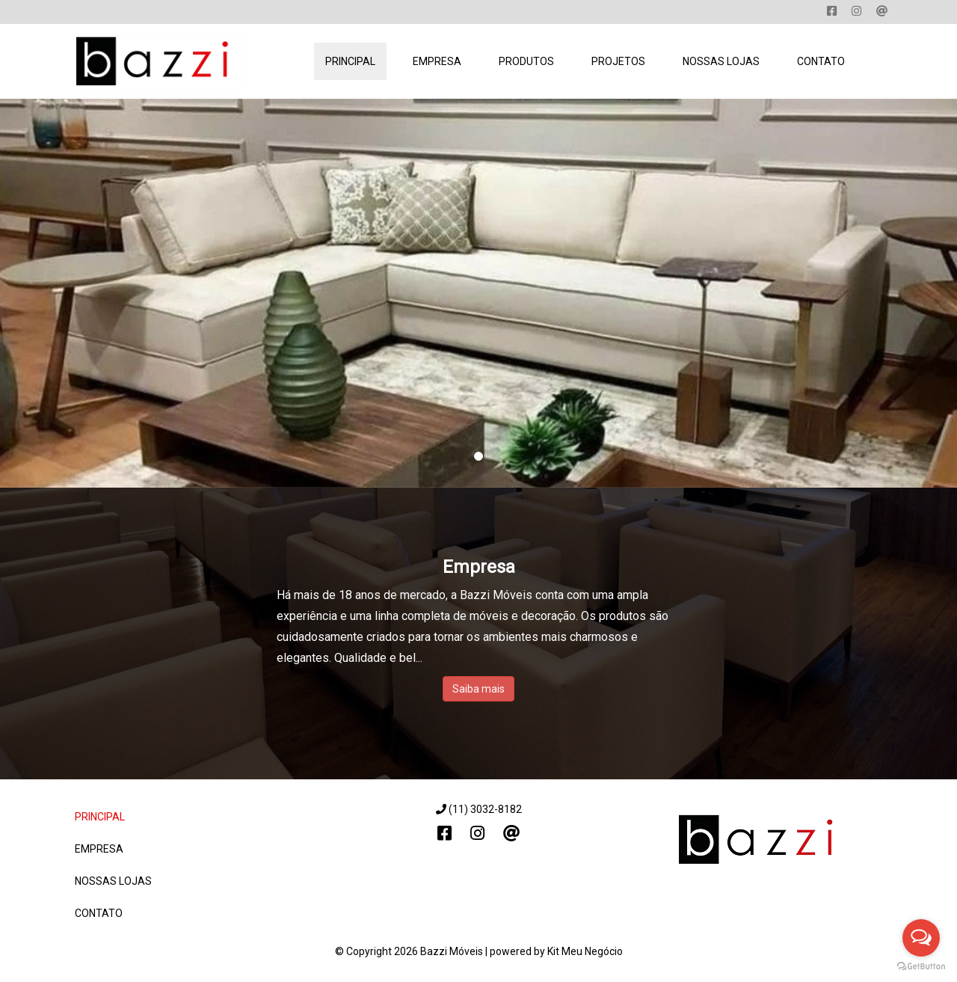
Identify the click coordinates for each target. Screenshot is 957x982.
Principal (350, 61)
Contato (821, 61)
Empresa (437, 61)
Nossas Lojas (721, 61)
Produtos (526, 61)
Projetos (618, 61)
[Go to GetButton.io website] (921, 967)
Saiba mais (478, 689)
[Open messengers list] (921, 938)
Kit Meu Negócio (585, 951)
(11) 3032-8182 (479, 809)
